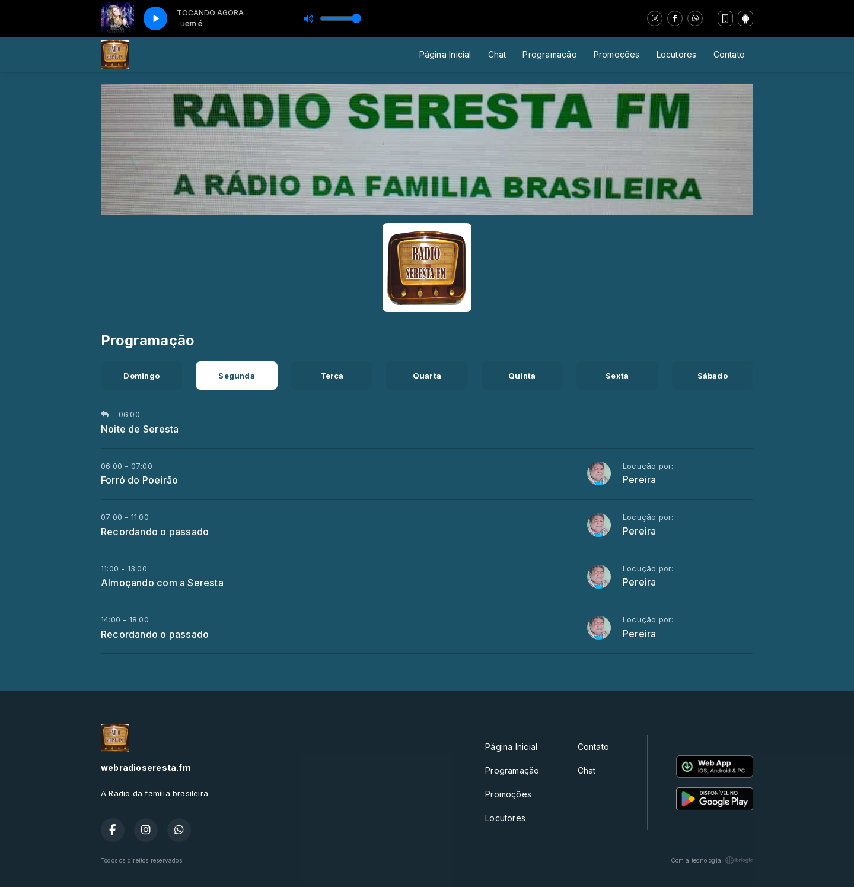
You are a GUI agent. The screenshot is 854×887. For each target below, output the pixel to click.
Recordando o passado (155, 532)
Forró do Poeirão (139, 480)
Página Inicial (445, 54)
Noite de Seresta (140, 429)
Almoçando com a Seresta (162, 583)
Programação (549, 54)
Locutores (677, 54)
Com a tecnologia (712, 860)
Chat (497, 54)
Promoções (617, 54)
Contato (729, 54)
